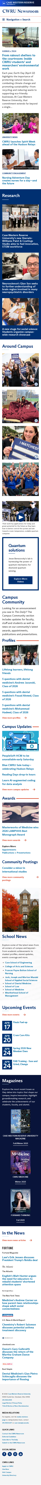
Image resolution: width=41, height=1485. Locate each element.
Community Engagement (14, 173)
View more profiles (14, 718)
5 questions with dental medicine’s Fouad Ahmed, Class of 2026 (20, 695)
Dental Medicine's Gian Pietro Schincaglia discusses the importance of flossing (20, 1376)
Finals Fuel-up (20, 1022)
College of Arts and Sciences (19, 966)
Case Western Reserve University (19, 1394)
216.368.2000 (7, 1400)
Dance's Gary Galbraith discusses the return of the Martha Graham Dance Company (17, 1353)
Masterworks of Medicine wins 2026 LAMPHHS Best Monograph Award (20, 831)
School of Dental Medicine (18, 983)
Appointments (9, 849)
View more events (14, 1014)
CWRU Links (8, 1462)
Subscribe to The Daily (10, 1440)
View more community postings (20, 879)
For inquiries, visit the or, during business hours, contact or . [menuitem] (15, 1420)
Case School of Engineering (18, 962)
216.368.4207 (7, 1423)
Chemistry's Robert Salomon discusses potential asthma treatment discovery (19, 1327)
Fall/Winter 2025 (20, 1143)
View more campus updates (18, 789)
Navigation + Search (15, 20)
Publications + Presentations (16, 852)
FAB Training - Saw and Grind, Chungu (25, 1063)
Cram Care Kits (21, 1035)
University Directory (9, 1475)
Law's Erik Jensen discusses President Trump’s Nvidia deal (20, 1259)
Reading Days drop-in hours (18, 774)
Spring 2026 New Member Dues (22, 1050)
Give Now (5, 1469)
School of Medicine (14, 989)
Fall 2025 (20, 1220)
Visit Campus (6, 1472)
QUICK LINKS (8, 1430)
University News (10, 137)
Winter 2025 (20, 1182)
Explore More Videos (20, 580)
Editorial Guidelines (9, 1437)
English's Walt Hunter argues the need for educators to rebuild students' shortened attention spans (19, 1280)
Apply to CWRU (7, 1466)
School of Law (12, 986)
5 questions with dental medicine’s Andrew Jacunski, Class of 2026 (18, 682)
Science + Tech (9, 51)
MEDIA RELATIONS (10, 1413)
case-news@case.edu (21, 1423)
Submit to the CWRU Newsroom (13, 1443)
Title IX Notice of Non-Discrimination (15, 1406)
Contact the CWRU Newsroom (13, 1434)
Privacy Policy (17, 1403)
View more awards (14, 840)
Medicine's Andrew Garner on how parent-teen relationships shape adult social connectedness (20, 1304)
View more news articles (14, 1240)
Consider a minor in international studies (14, 869)
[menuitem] (20, 1433)
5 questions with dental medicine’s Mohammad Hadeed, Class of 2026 (16, 709)
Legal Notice (6, 1403)
